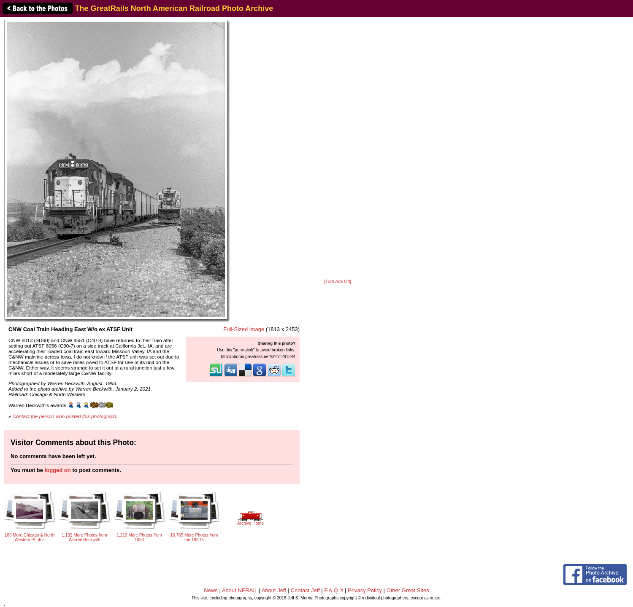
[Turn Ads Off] (337, 281)
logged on (58, 470)
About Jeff (274, 590)
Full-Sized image (243, 329)
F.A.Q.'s (333, 590)
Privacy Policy (365, 590)
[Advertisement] (337, 148)
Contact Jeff (305, 590)
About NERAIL (239, 590)
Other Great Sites (408, 590)
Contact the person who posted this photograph (64, 416)
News (211, 590)
